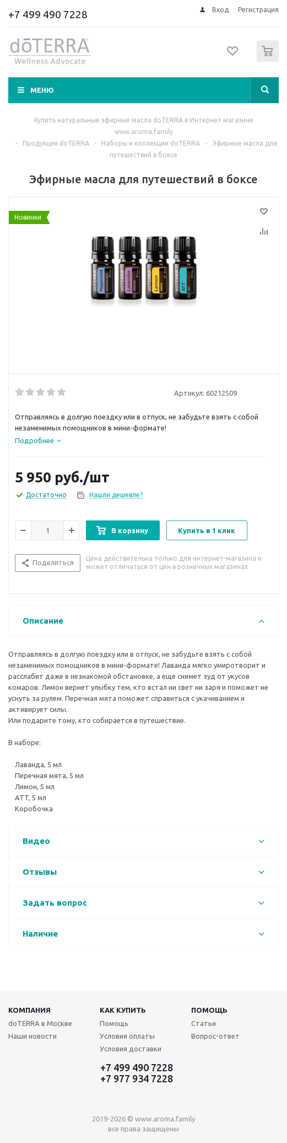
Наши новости (32, 1036)
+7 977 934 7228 (136, 1078)
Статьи (203, 1023)
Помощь (209, 1010)
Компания (29, 1010)
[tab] (38, 440)
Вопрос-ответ (215, 1036)
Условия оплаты (127, 1036)
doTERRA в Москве (40, 1023)
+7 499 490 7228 (48, 14)
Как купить (123, 1010)
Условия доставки (130, 1048)
